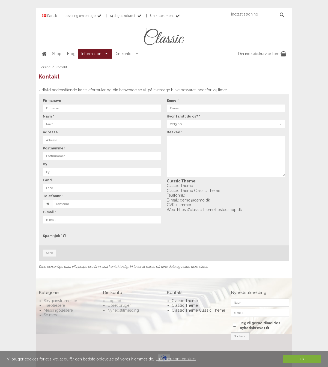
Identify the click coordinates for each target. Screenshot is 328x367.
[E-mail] (260, 312)
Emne (173, 100)
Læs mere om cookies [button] (176, 359)
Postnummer (54, 148)
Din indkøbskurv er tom (262, 54)
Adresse (50, 132)
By (45, 164)
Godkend (240, 336)
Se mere (51, 315)
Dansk (49, 16)
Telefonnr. (53, 196)
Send (49, 252)
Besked (175, 132)
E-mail (49, 212)
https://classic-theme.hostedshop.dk (209, 209)
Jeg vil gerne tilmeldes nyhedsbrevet (264, 325)
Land (47, 180)
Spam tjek (54, 236)
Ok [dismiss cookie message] (302, 359)
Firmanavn (52, 100)
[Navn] (260, 302)
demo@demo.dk (195, 200)
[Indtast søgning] (257, 14)
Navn (48, 116)
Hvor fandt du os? (183, 116)
